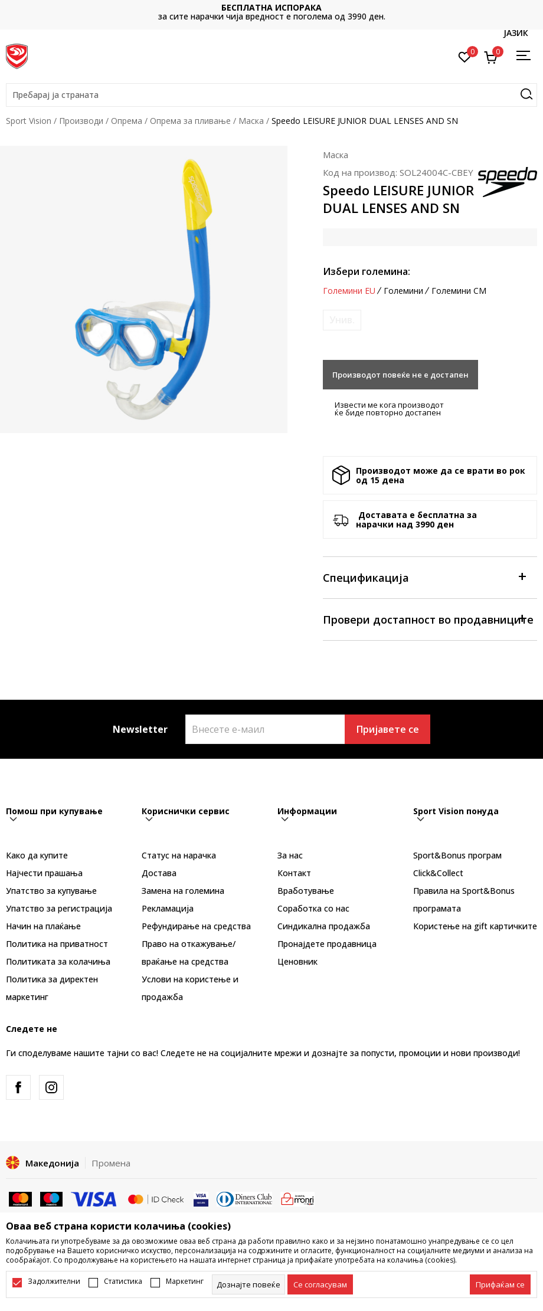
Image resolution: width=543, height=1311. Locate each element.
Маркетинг (185, 1281)
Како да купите (37, 855)
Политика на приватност (57, 943)
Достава (159, 873)
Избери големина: (366, 271)
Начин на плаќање (43, 926)
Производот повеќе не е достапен (400, 374)
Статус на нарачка (179, 855)
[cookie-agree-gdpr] (320, 1284)
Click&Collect (438, 873)
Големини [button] (403, 291)
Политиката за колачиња (58, 961)
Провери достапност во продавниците (428, 619)
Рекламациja (168, 908)
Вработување (305, 890)
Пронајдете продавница (327, 943)
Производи (81, 120)
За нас (290, 855)
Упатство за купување (51, 890)
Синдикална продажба (323, 926)
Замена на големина (183, 890)
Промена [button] (110, 1163)
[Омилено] (464, 56)
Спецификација (424, 577)
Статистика (123, 1281)
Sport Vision (28, 120)
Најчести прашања (44, 873)
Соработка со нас (313, 908)
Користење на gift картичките (475, 926)
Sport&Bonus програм (457, 855)
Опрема (126, 120)
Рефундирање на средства (196, 926)
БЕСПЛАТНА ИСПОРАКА (271, 7)
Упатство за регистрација (59, 908)
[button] (271, 95)
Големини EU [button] (349, 291)
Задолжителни (54, 1281)
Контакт (294, 873)
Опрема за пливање (190, 120)
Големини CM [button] (458, 291)
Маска (251, 120)
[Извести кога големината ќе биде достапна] (342, 320)
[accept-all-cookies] (500, 1284)
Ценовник (297, 961)
